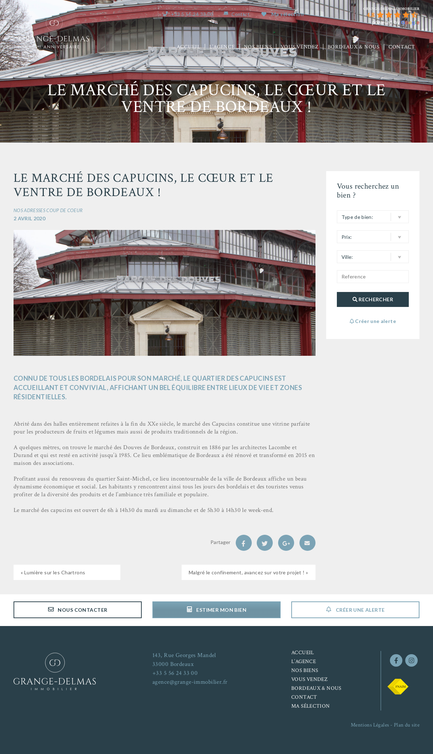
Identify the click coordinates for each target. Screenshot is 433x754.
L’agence (222, 47)
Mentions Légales (370, 725)
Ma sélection (282, 14)
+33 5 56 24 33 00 (192, 14)
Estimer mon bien (216, 610)
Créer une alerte (355, 610)
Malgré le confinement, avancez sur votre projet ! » (248, 572)
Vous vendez (299, 47)
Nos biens (258, 47)
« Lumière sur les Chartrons (53, 572)
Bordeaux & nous (354, 47)
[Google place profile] (391, 8)
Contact (240, 14)
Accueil (188, 47)
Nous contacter (78, 610)
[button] (373, 216)
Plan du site (406, 725)
